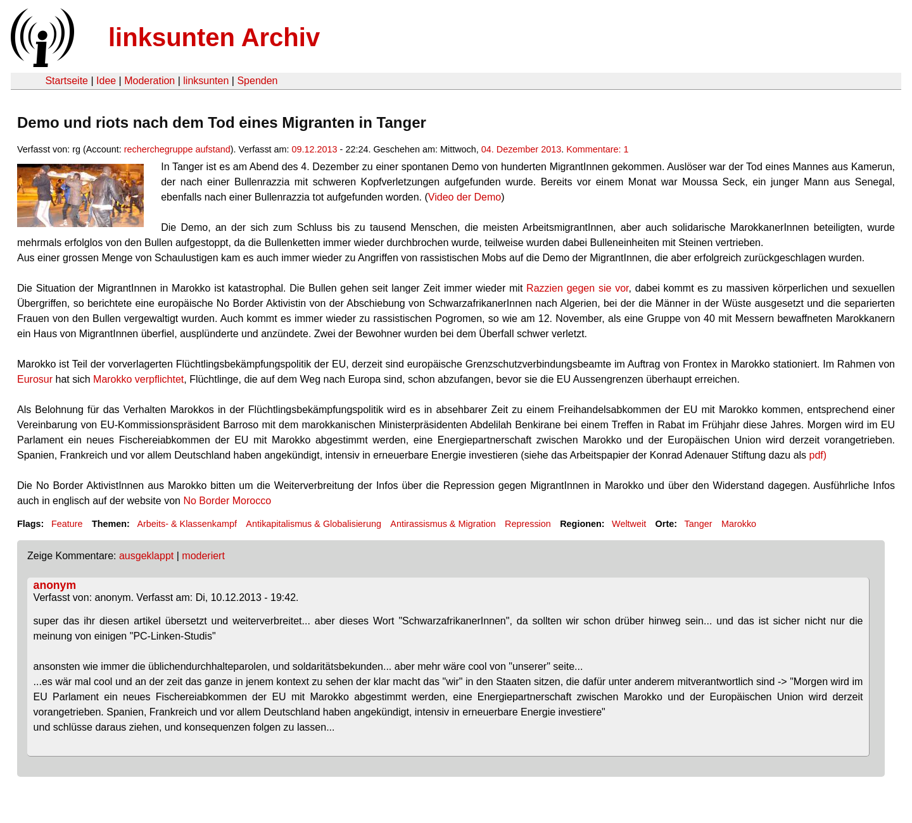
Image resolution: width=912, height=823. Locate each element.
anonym (55, 585)
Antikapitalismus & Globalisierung (313, 524)
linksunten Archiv (214, 37)
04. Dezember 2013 (521, 149)
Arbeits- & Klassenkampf (187, 524)
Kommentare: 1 (597, 149)
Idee (106, 80)
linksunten (206, 80)
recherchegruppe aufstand (177, 149)
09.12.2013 (315, 149)
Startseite (66, 80)
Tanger (698, 524)
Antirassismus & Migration (442, 524)
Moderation (149, 80)
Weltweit (629, 524)
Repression (528, 524)
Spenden (257, 80)
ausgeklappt (146, 555)
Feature (67, 524)
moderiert (203, 555)
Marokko (738, 524)
